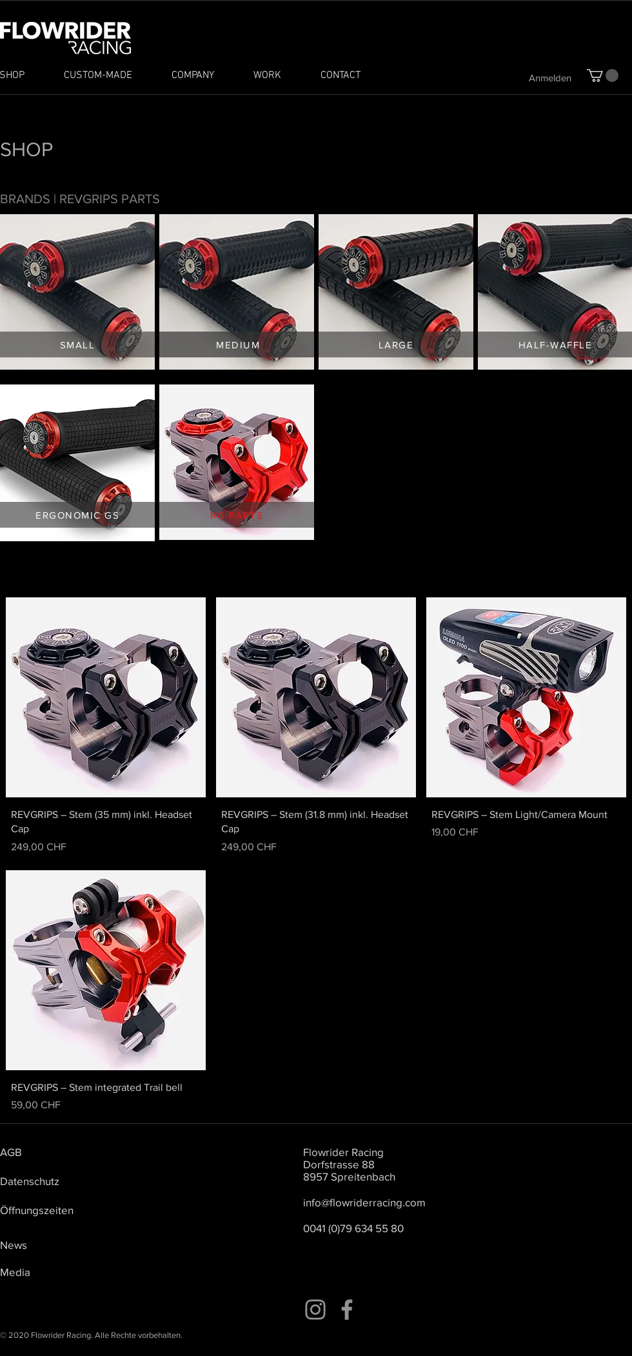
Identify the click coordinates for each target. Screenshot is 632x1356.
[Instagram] (315, 1309)
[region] (77, 292)
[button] (602, 75)
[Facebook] (346, 1309)
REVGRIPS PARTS (109, 199)
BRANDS (25, 199)
